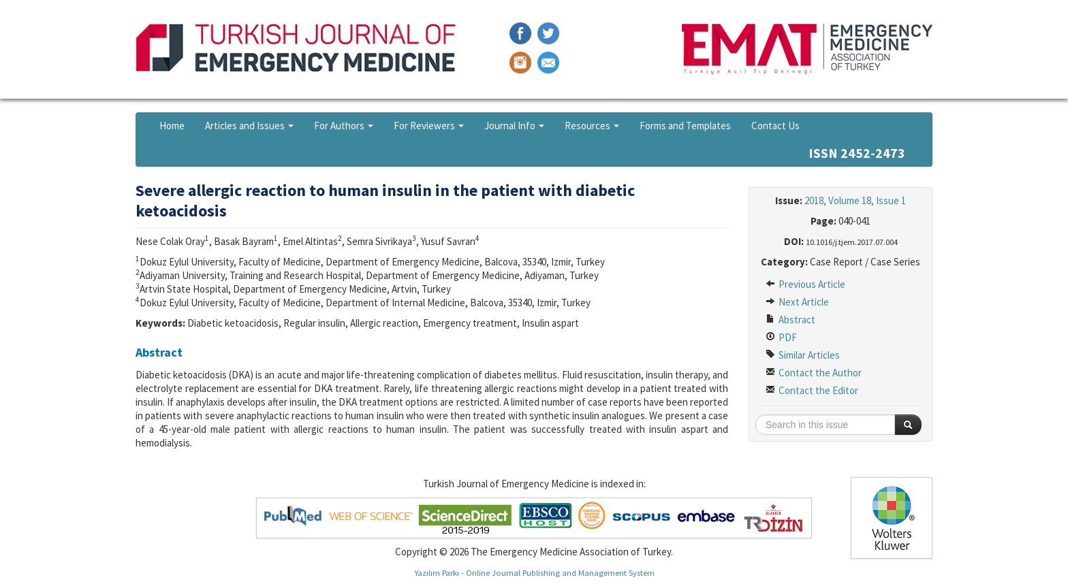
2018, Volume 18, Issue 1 (855, 200)
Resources (592, 125)
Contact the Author (814, 372)
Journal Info (514, 125)
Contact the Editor (812, 390)
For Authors (343, 125)
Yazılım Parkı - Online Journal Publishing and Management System (534, 572)
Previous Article (805, 284)
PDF (781, 337)
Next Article (797, 301)
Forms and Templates (685, 125)
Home (172, 125)
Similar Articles (803, 354)
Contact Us (775, 125)
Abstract (790, 319)
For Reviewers (429, 125)
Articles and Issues (249, 125)
